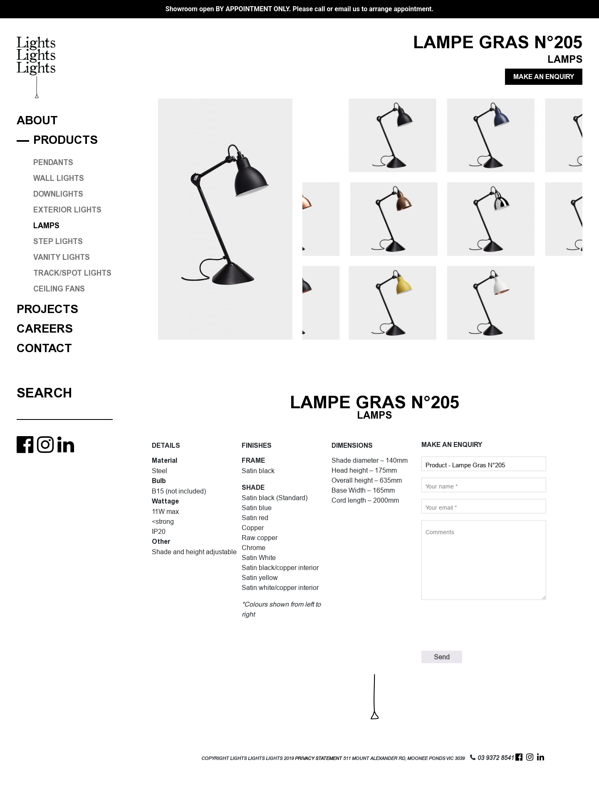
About (37, 120)
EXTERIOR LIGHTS (67, 210)
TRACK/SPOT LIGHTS (72, 273)
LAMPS (46, 225)
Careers (45, 329)
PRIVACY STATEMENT (318, 758)
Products (65, 140)
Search (44, 393)
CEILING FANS (59, 289)
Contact (44, 348)
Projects (47, 309)
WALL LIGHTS (58, 178)
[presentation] (484, 625)
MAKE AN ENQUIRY (543, 77)
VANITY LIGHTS (61, 257)
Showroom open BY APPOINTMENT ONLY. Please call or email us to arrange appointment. (299, 9)
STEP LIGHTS (58, 241)
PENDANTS (53, 162)
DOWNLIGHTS (58, 194)
